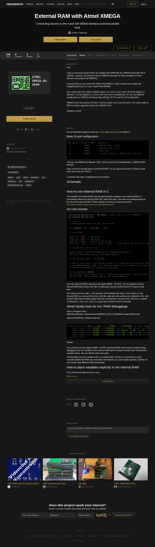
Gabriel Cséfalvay (77, 33)
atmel (28, 185)
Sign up (132, 4)
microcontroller (15, 185)
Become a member (56, 509)
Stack (69, 4)
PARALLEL (12, 181)
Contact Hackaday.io (39, 536)
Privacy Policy (80, 536)
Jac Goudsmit (86, 487)
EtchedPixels (50, 487)
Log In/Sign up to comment (78, 436)
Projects (29, 4)
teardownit (13, 487)
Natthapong (114, 132)
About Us (26, 536)
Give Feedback (55, 536)
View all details (107, 381)
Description (72, 55)
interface (29, 181)
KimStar (82, 483)
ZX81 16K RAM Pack (125, 483)
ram (18, 177)
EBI (43, 177)
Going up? (77, 530)
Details (82, 55)
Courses (60, 4)
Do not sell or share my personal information (116, 536)
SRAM (25, 177)
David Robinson (122, 487)
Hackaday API (93, 536)
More (79, 4)
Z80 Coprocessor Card (55, 483)
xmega (10, 177)
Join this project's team (16, 152)
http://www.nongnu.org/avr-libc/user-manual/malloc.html (90, 205)
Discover (40, 4)
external (35, 177)
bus (20, 181)
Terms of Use (68, 536)
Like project (96, 40)
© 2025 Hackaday (77, 541)
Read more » (72, 376)
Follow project (60, 40)
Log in (143, 4)
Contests (50, 4)
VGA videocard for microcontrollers (25, 483)
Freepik (101, 132)
